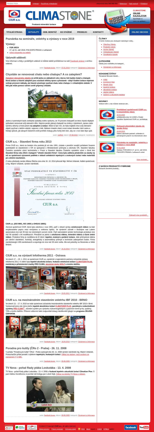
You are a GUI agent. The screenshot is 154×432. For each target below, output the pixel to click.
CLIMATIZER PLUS (84, 262)
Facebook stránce (77, 61)
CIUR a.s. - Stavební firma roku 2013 (29, 141)
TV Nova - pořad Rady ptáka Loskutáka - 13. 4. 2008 (38, 367)
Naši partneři (133, 3)
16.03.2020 (121, 115)
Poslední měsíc (109, 47)
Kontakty (98, 32)
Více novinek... (142, 160)
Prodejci (82, 32)
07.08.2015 (73, 135)
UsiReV (60, 135)
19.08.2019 (121, 131)
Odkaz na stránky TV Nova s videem (70, 374)
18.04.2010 (65, 341)
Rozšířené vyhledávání (49, 3)
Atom (88, 429)
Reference (123, 3)
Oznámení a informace (86, 68)
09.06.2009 (65, 361)
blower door (108, 85)
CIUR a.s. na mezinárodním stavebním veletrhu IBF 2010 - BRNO (46, 299)
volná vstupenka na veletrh (20, 53)
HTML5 (106, 429)
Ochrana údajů (70, 429)
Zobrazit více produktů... (138, 215)
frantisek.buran (49, 68)
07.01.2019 (65, 68)
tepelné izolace (109, 87)
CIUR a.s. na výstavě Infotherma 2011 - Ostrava (35, 255)
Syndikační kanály (110, 54)
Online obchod (140, 32)
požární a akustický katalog (114, 95)
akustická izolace (110, 90)
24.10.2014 (65, 249)
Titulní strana (14, 32)
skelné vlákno (108, 92)
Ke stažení (66, 32)
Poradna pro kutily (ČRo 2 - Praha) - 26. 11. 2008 (36, 348)
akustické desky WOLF (55, 264)
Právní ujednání (57, 429)
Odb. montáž (50, 32)
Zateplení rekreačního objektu (18, 78)
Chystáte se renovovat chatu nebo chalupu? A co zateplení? (44, 74)
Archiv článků (108, 49)
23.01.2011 (65, 293)
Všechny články (109, 44)
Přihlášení (143, 3)
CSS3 (99, 429)
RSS (83, 429)
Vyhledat (36, 3)
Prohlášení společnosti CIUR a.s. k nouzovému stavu (132, 110)
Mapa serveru (44, 429)
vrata (105, 80)
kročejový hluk (109, 82)
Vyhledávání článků (111, 52)
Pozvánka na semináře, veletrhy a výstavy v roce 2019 (40, 38)
